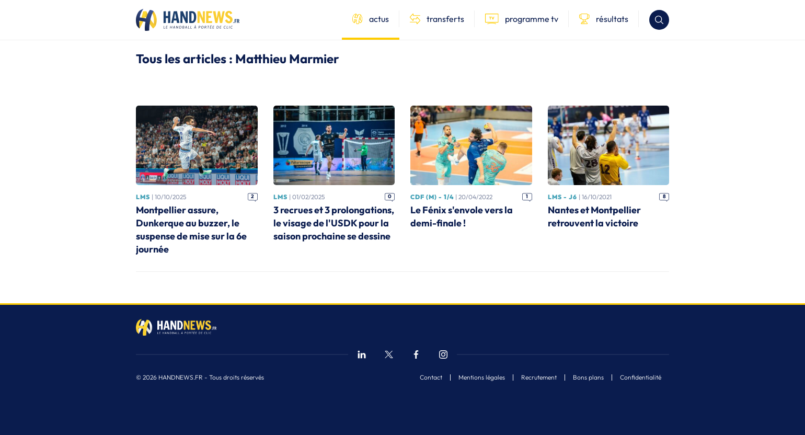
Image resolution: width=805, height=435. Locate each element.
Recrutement (539, 377)
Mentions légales (481, 377)
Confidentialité (640, 377)
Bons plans (588, 377)
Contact (431, 377)
